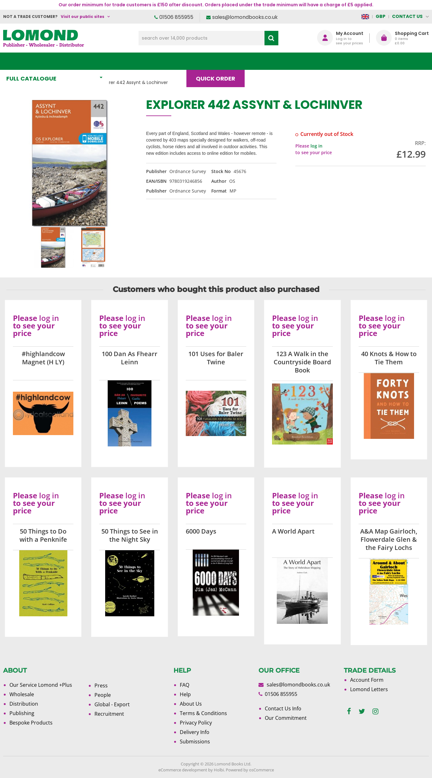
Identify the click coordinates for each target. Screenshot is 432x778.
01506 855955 (176, 17)
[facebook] (349, 711)
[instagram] (375, 711)
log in (316, 146)
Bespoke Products (31, 722)
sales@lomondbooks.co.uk (245, 17)
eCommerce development (182, 770)
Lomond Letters (369, 689)
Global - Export (112, 704)
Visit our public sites (82, 16)
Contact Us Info (283, 708)
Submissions (195, 741)
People (102, 694)
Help (185, 694)
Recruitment (109, 713)
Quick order (218, 61)
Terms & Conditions (203, 713)
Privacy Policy (196, 722)
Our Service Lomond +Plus (40, 684)
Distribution (23, 703)
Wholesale (21, 694)
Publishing (21, 713)
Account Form (367, 679)
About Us (306, 61)
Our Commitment (286, 717)
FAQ (184, 684)
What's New (139, 61)
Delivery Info (194, 732)
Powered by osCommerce (250, 770)
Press (101, 685)
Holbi (219, 770)
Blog (265, 61)
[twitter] (362, 711)
